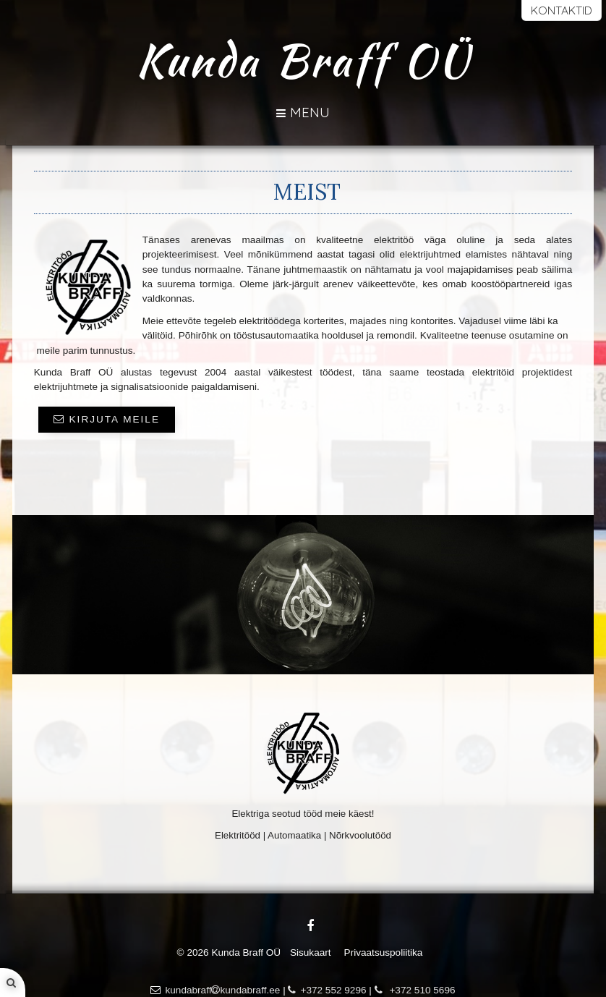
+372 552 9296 (327, 990)
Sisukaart (310, 952)
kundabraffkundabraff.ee (222, 990)
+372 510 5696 (415, 990)
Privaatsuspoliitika (383, 952)
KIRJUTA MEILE (107, 419)
